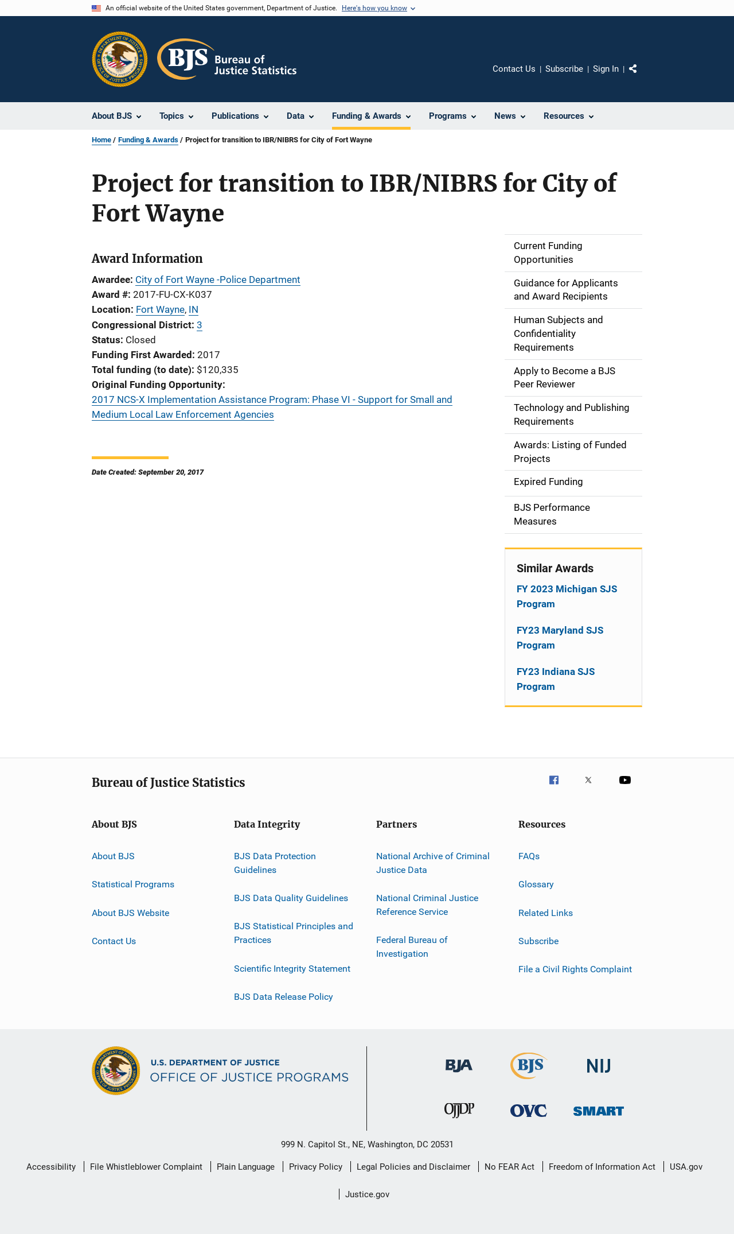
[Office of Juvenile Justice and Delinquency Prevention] (459, 1120)
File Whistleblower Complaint (146, 1167)
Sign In (606, 69)
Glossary (536, 884)
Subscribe (564, 69)
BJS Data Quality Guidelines (291, 897)
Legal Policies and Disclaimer (413, 1167)
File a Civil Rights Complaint (575, 969)
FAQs (529, 856)
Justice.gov (367, 1194)
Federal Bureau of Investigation (412, 946)
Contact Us (514, 69)
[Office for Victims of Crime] (528, 1119)
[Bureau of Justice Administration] (459, 1074)
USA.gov (686, 1167)
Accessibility (51, 1167)
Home (101, 139)
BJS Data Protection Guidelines (275, 863)
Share (642, 77)
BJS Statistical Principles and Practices (293, 933)
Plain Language (246, 1167)
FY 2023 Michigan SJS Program (567, 596)
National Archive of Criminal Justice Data (433, 863)
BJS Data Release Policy (283, 996)
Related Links (545, 912)
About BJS (113, 856)
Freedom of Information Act (602, 1167)
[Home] (226, 59)
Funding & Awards (148, 139)
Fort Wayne (160, 309)
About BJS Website (130, 912)
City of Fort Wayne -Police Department (217, 279)
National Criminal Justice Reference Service (427, 904)
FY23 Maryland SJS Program (560, 637)
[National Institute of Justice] (598, 1075)
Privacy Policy (315, 1167)
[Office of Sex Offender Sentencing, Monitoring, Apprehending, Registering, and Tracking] (598, 1118)
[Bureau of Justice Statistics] (529, 1081)
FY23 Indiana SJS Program (556, 679)
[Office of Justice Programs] (120, 59)
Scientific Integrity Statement (292, 968)
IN (193, 309)
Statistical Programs (133, 884)
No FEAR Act (509, 1167)
